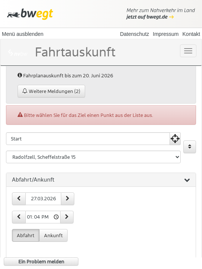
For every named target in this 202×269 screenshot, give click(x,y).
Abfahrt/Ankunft (101, 180)
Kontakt (191, 34)
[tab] (101, 180)
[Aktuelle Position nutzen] (175, 138)
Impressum (165, 34)
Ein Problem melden (41, 261)
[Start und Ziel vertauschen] (189, 146)
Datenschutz (134, 34)
